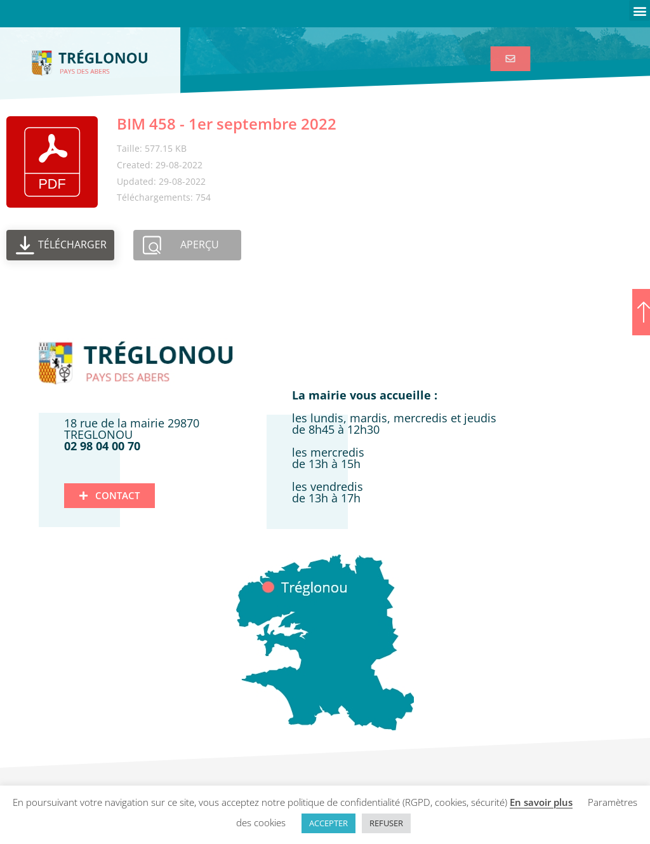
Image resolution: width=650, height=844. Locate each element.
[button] (639, 10)
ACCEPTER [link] (328, 823)
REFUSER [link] (386, 823)
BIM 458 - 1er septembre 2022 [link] (226, 123)
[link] (517, 58)
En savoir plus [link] (541, 802)
